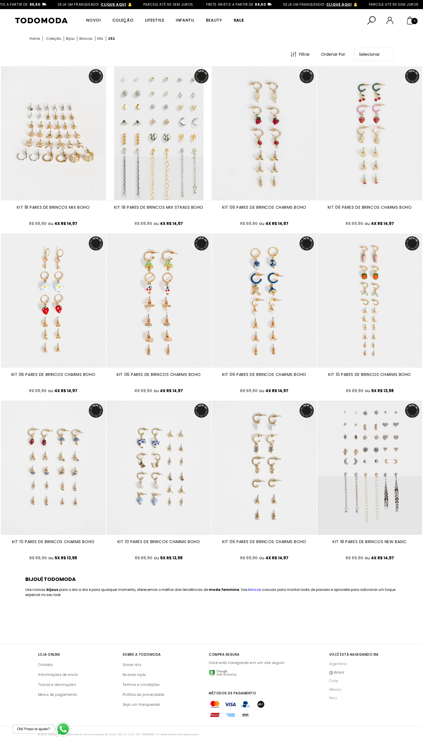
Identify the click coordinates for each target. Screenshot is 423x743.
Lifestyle (154, 20)
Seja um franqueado (141, 704)
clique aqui (138, 4)
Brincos (85, 38)
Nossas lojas (134, 674)
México (335, 689)
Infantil (185, 20)
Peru (333, 698)
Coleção (123, 20)
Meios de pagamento (57, 694)
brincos (254, 589)
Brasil (339, 672)
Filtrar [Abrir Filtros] (304, 54)
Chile (334, 680)
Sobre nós (132, 664)
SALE (239, 20)
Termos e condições (141, 684)
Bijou (70, 38)
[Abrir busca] (371, 20)
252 (111, 38)
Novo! (93, 20)
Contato (45, 664)
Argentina (338, 663)
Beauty (214, 20)
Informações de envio (58, 674)
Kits (100, 38)
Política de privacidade (144, 694)
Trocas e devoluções (57, 684)
